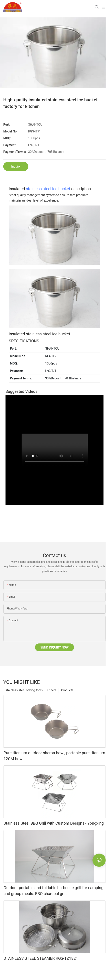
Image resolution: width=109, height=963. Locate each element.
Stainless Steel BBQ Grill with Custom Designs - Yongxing (54, 823)
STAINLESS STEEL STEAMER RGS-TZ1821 (41, 958)
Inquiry (15, 166)
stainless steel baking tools (24, 690)
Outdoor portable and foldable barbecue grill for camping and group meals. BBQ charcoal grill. (53, 890)
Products (67, 690)
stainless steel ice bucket (48, 188)
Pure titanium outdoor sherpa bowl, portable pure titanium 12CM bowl (54, 755)
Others (51, 690)
